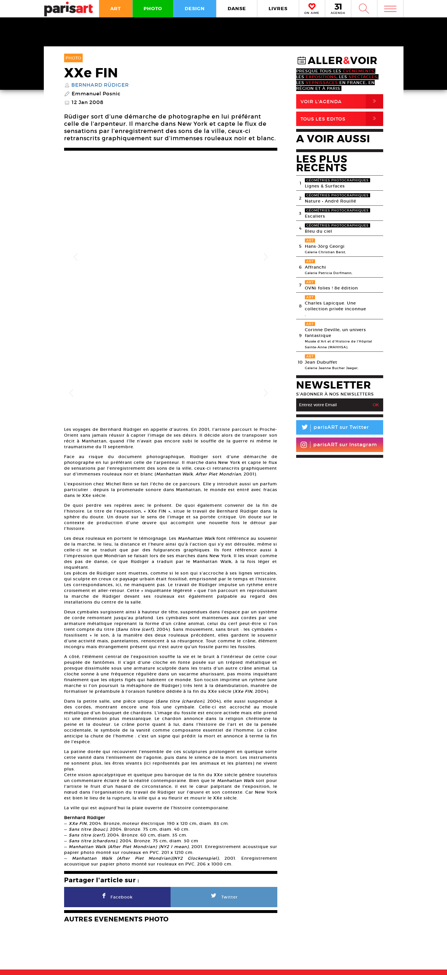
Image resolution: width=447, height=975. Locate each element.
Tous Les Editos (342, 119)
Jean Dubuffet (321, 362)
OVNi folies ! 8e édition (331, 288)
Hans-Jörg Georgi (325, 246)
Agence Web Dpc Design (314, 964)
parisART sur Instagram (338, 444)
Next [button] (265, 230)
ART (115, 9)
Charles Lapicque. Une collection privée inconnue (335, 305)
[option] (170, 230)
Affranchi (315, 267)
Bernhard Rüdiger (100, 85)
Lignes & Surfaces (325, 186)
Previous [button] (75, 230)
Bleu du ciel (318, 231)
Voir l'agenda (342, 101)
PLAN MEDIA (177, 946)
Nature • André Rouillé (330, 201)
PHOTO (153, 9)
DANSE (237, 9)
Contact (364, 946)
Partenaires (269, 946)
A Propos (92, 946)
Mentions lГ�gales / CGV (225, 964)
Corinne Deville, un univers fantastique (335, 332)
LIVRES (278, 9)
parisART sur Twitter (332, 428)
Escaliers (315, 216)
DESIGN (195, 9)
